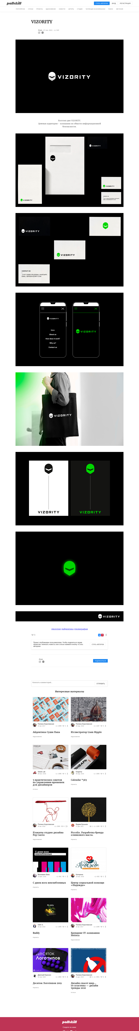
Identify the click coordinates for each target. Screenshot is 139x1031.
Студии (79, 9)
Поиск (110, 9)
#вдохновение (37, 736)
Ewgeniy (79, 772)
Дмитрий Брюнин (44, 975)
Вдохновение (51, 9)
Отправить (100, 684)
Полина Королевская (46, 724)
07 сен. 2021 (48, 30)
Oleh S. (40, 925)
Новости (62, 9)
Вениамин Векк (44, 874)
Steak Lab (41, 772)
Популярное (20, 9)
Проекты (39, 9)
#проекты (74, 784)
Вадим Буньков (82, 824)
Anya (40, 30)
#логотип (56, 629)
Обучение (119, 9)
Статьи (30, 9)
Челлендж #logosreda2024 (95, 9)
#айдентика (67, 629)
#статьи (35, 789)
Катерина (79, 874)
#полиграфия (81, 629)
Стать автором (102, 3)
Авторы (71, 9)
